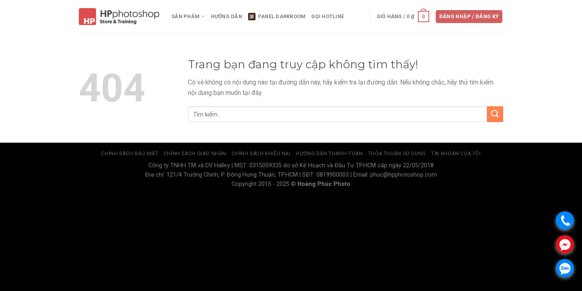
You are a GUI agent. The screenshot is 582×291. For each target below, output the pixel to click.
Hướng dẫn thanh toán (329, 153)
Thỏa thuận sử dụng (397, 153)
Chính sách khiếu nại (261, 153)
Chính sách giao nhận (195, 153)
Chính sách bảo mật (129, 153)
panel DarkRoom (277, 17)
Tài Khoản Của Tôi (456, 153)
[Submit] (495, 114)
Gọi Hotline (327, 16)
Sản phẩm (188, 16)
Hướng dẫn (226, 16)
